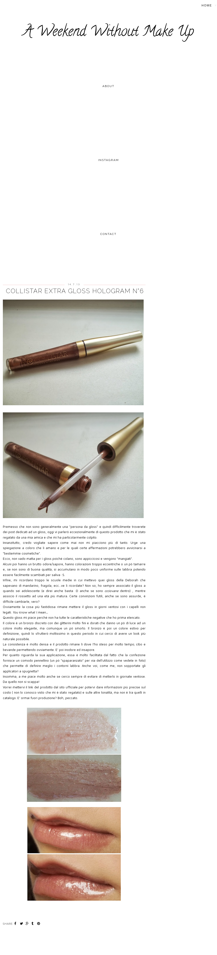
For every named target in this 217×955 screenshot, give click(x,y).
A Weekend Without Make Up (108, 32)
